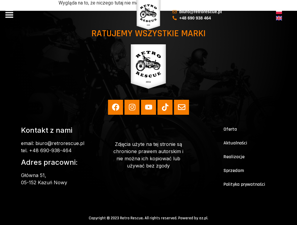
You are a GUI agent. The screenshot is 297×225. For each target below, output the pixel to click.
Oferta (230, 129)
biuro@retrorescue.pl (59, 143)
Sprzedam (234, 170)
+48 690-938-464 (50, 150)
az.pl (203, 218)
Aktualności (235, 143)
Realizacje (234, 157)
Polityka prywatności (244, 184)
